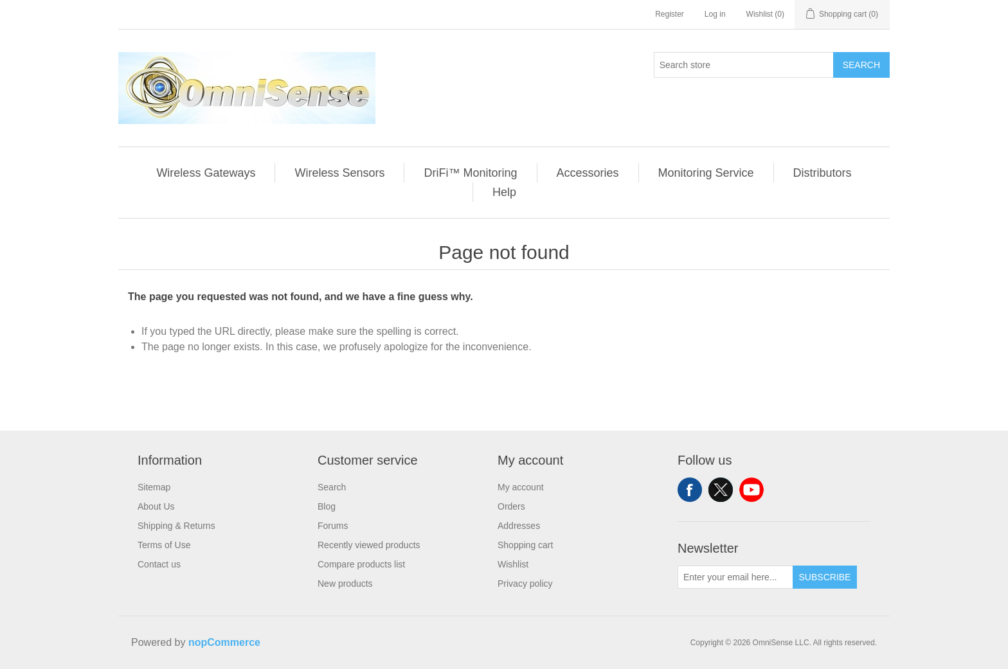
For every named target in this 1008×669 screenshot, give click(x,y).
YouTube (751, 489)
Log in (715, 14)
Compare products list (361, 564)
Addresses (519, 526)
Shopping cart (525, 545)
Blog (327, 506)
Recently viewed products (369, 545)
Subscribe (825, 577)
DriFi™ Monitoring (470, 172)
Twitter (720, 489)
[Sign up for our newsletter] (735, 577)
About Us (156, 506)
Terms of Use (164, 545)
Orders (511, 506)
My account (521, 487)
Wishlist (513, 564)
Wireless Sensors (339, 172)
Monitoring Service (706, 172)
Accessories (588, 172)
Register (669, 14)
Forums (333, 526)
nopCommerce (224, 642)
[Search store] (744, 65)
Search (861, 65)
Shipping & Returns (176, 526)
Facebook (690, 489)
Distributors (822, 172)
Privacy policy (525, 583)
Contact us (159, 564)
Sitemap (154, 487)
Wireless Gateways (205, 172)
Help (504, 192)
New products (345, 583)
